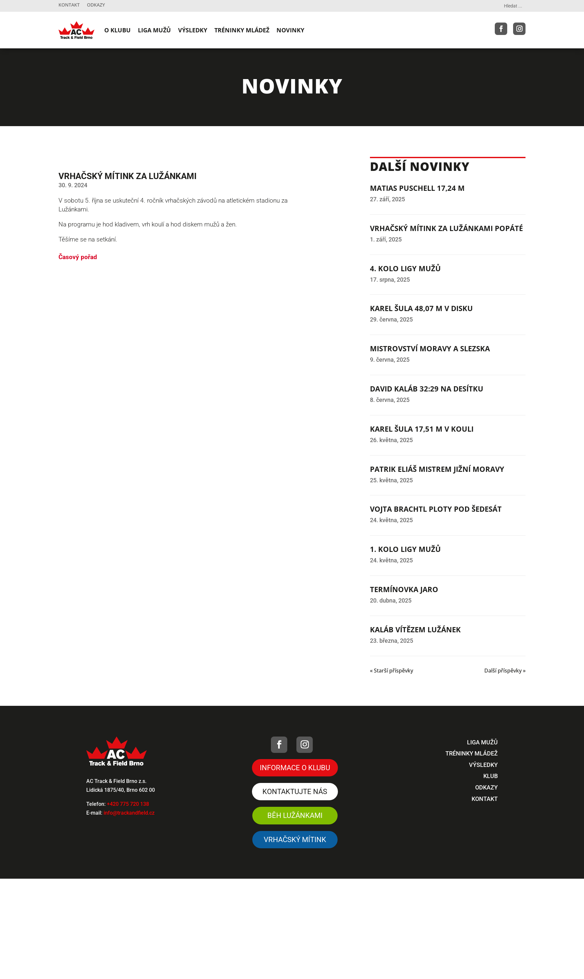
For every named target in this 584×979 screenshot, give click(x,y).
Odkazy (96, 5)
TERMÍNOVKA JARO (404, 589)
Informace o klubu (295, 768)
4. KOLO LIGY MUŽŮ (405, 268)
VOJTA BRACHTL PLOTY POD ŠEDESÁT (436, 509)
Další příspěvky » (505, 670)
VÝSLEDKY (192, 30)
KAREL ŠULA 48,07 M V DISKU (421, 308)
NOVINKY (290, 30)
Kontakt (69, 5)
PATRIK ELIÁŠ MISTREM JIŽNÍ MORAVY (437, 469)
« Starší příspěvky (391, 670)
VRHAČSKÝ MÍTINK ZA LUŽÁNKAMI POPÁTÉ (446, 228)
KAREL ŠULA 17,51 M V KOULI (422, 429)
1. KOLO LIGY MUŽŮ (405, 549)
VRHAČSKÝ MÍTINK (295, 840)
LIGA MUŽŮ (154, 30)
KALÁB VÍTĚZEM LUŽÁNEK (415, 629)
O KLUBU (117, 30)
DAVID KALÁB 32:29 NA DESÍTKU (426, 388)
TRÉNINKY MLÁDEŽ (241, 30)
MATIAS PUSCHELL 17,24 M (417, 188)
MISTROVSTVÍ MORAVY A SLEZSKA (430, 348)
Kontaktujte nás (294, 792)
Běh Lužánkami (295, 815)
